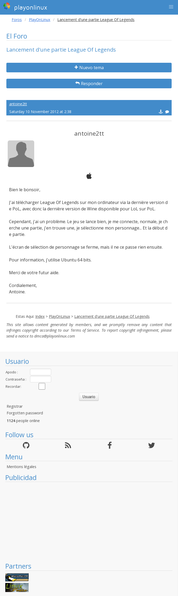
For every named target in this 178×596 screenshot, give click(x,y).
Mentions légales (21, 466)
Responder (89, 83)
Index (40, 316)
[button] (171, 7)
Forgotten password (25, 412)
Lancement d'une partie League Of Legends (112, 316)
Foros (17, 19)
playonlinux (25, 6)
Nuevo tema (89, 67)
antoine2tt (18, 103)
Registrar (15, 406)
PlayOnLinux (39, 19)
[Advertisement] (88, 522)
